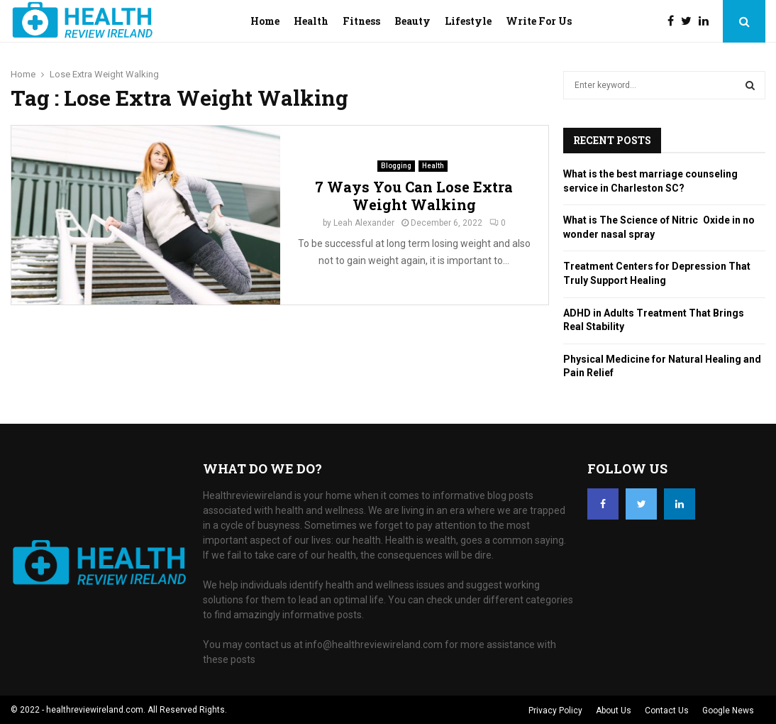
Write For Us (539, 21)
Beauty (412, 21)
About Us (613, 710)
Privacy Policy (555, 710)
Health (311, 21)
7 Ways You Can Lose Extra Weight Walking (414, 195)
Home (264, 21)
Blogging (396, 166)
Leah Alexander (363, 223)
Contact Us (667, 710)
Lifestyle (468, 21)
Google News (728, 710)
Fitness (361, 21)
